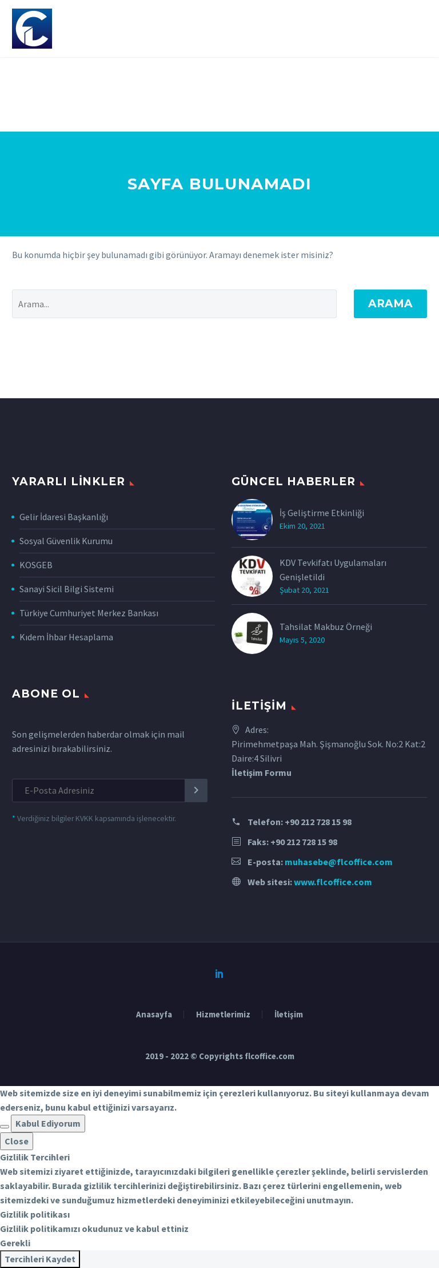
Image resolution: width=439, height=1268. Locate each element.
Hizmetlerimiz (223, 1015)
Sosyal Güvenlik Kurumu (66, 540)
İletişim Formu (262, 772)
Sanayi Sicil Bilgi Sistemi (66, 589)
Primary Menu (417, 29)
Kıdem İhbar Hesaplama (66, 637)
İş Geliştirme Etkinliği (322, 512)
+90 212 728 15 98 (318, 821)
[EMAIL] (109, 790)
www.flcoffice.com (333, 881)
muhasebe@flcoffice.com (339, 861)
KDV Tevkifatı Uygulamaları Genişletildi (333, 570)
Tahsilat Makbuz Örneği (326, 626)
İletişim (288, 1015)
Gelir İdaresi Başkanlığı (63, 516)
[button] (4, 1126)
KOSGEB (36, 564)
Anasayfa (154, 1015)
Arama (390, 303)
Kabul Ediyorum (48, 1123)
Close (17, 1141)
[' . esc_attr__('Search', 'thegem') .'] (174, 304)
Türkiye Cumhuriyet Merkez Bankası (88, 613)
